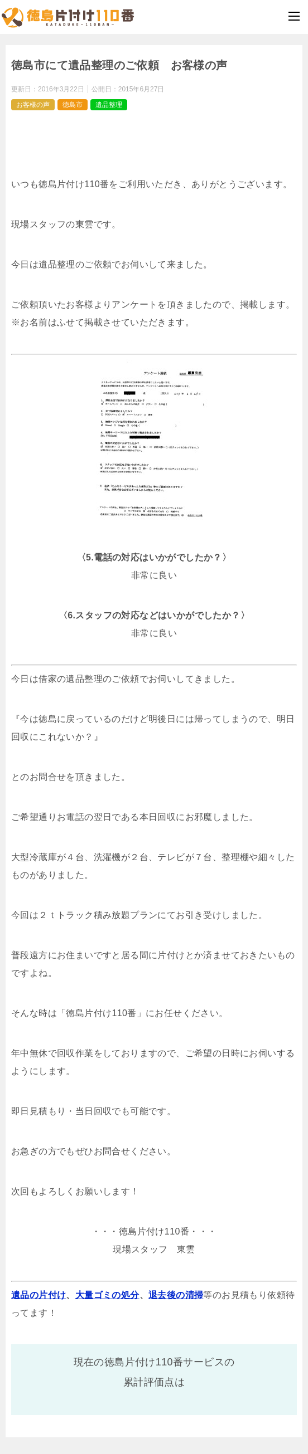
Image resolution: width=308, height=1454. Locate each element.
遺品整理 (108, 105)
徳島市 (72, 105)
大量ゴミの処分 (107, 1295)
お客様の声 (33, 105)
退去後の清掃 (175, 1295)
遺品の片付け (38, 1295)
